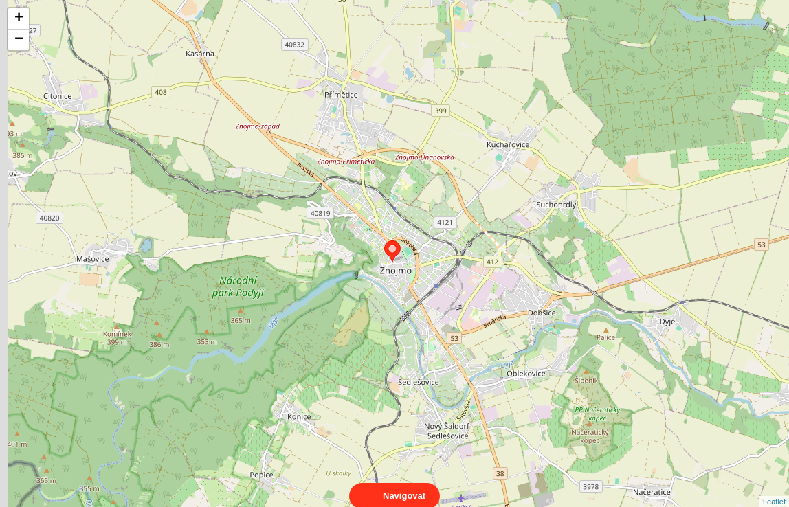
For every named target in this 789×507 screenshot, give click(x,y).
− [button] (18, 40)
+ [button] (18, 18)
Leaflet (774, 489)
